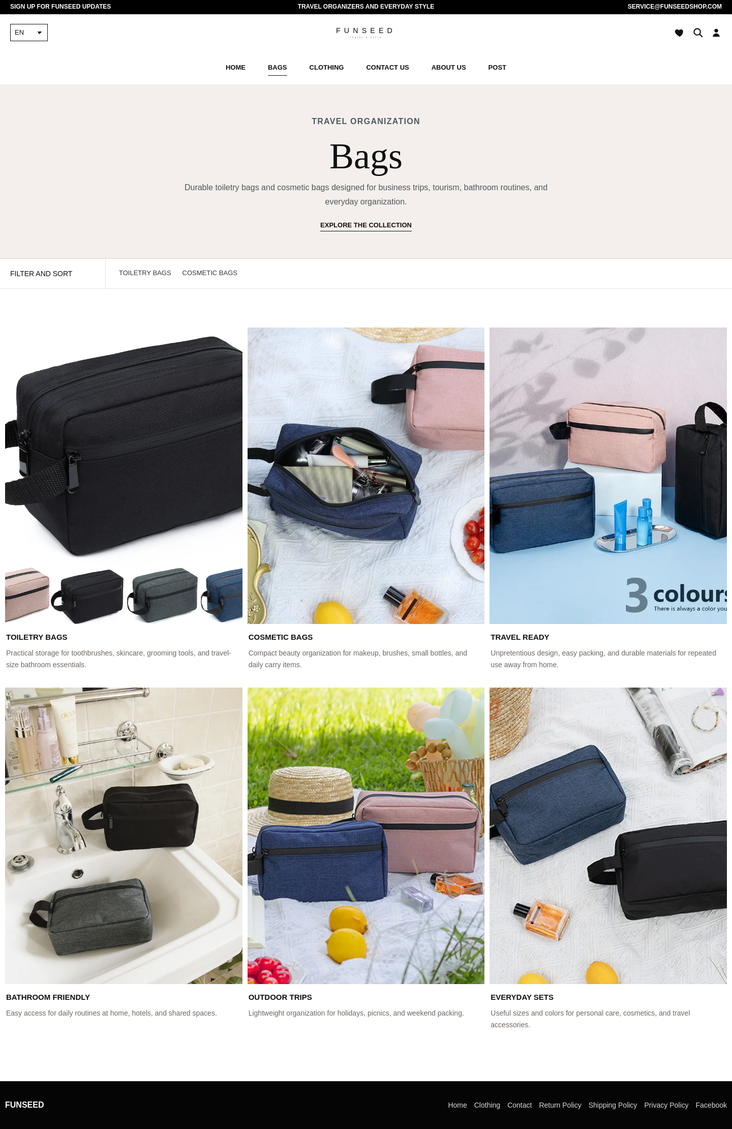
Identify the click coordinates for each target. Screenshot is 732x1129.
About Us (449, 67)
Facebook (711, 1105)
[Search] (698, 32)
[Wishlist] (679, 32)
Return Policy (560, 1105)
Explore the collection (366, 225)
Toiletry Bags (145, 273)
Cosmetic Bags (209, 273)
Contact (519, 1105)
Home (236, 67)
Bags (277, 67)
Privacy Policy (666, 1105)
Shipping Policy (613, 1105)
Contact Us (387, 67)
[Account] (716, 32)
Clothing (327, 67)
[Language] (29, 32)
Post (497, 67)
